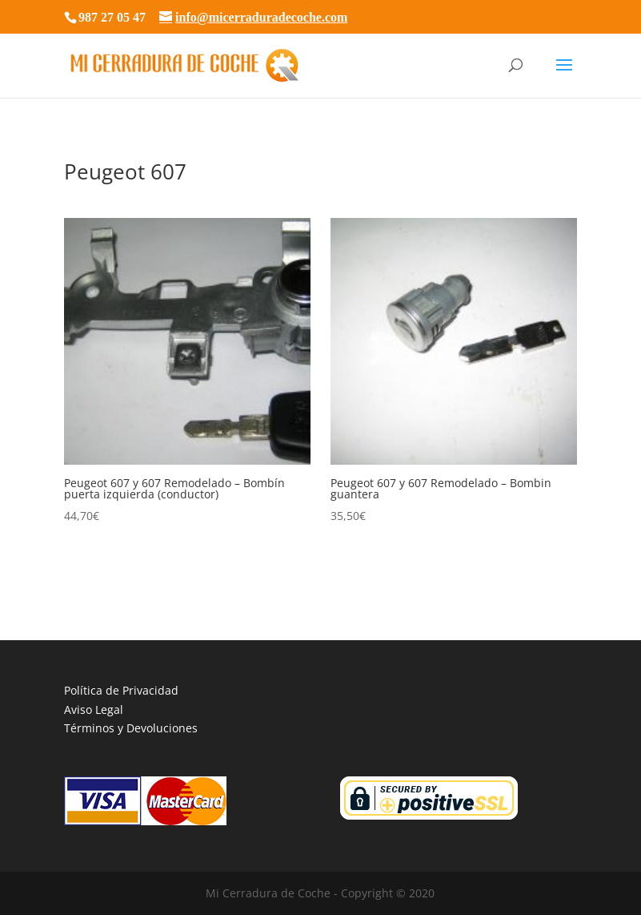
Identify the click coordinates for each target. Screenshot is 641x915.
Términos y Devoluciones (131, 728)
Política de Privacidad (121, 690)
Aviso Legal (93, 709)
